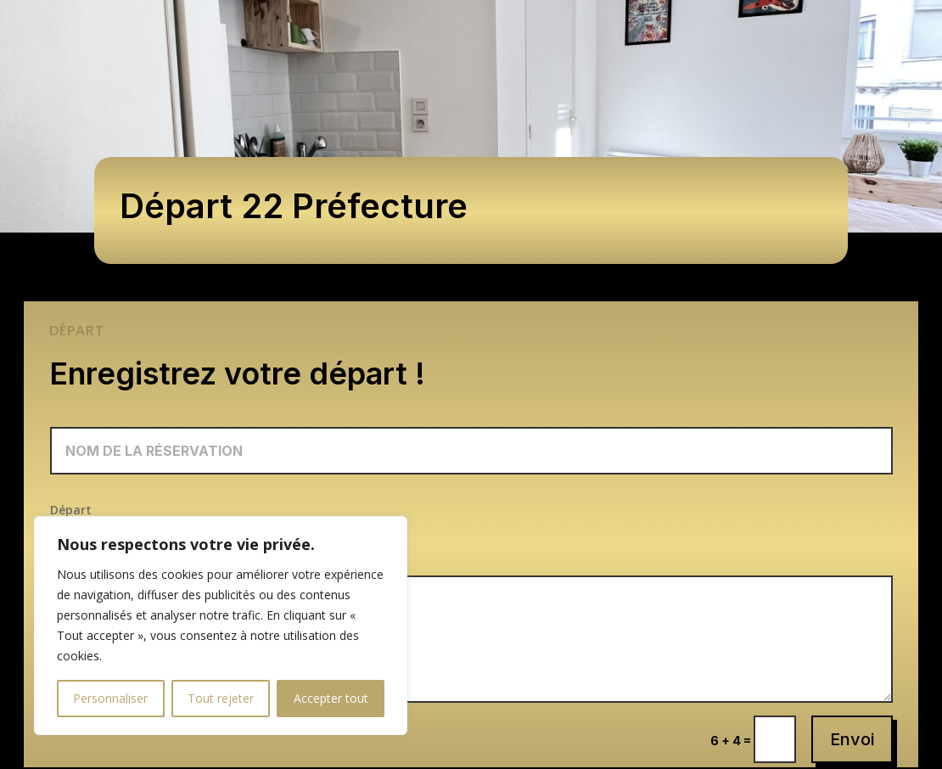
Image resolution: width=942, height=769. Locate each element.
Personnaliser (110, 698)
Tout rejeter (221, 698)
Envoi (852, 739)
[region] (220, 625)
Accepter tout (331, 698)
